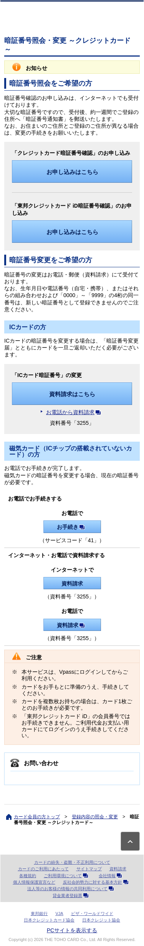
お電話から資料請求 (75, 412)
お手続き (72, 527)
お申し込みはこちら (72, 172)
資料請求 (72, 583)
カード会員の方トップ (37, 816)
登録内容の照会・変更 (95, 816)
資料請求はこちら (72, 394)
